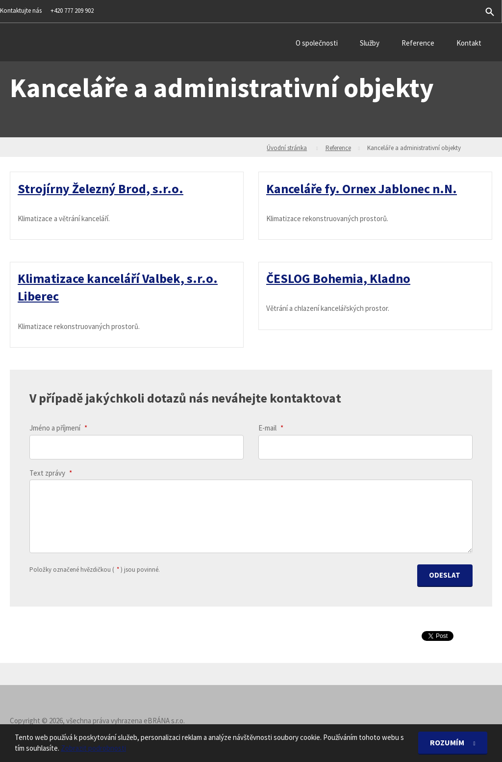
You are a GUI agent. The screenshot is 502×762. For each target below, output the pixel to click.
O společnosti (317, 43)
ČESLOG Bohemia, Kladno (338, 278)
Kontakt (468, 43)
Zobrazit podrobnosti (93, 748)
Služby (369, 43)
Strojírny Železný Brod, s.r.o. (100, 188)
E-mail (270, 428)
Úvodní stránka (287, 148)
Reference (418, 43)
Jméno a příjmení (58, 428)
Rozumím (448, 743)
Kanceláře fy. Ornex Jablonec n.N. (361, 188)
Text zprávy (50, 473)
